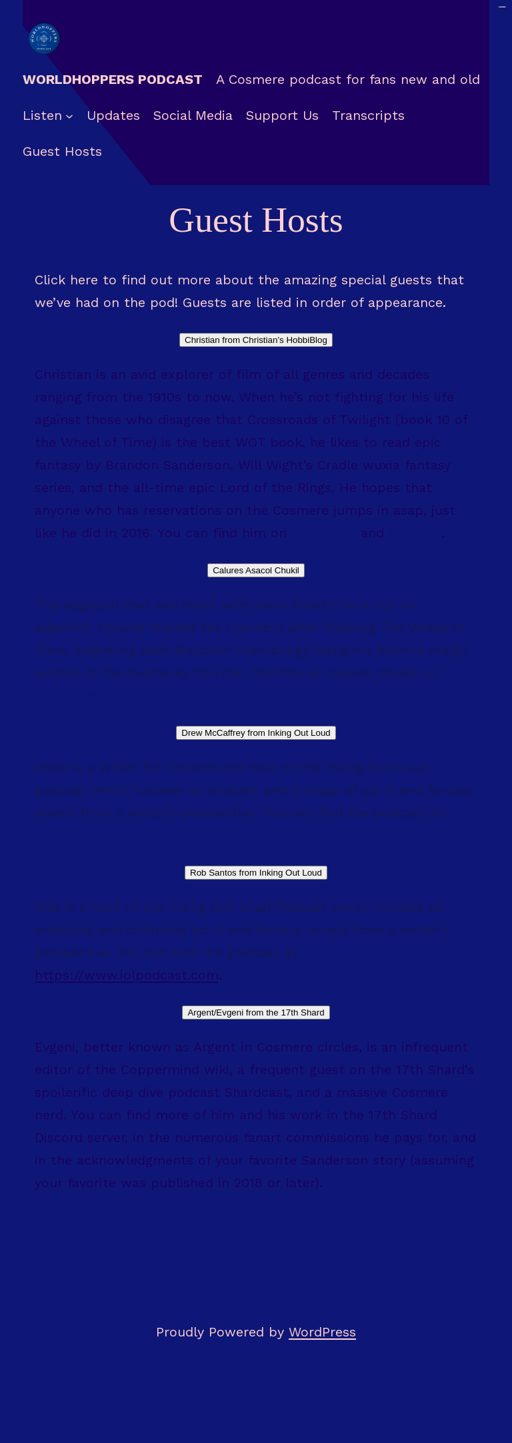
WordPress (322, 1332)
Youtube (414, 533)
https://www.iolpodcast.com (127, 835)
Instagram (323, 533)
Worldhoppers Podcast (113, 79)
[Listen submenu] (69, 115)
